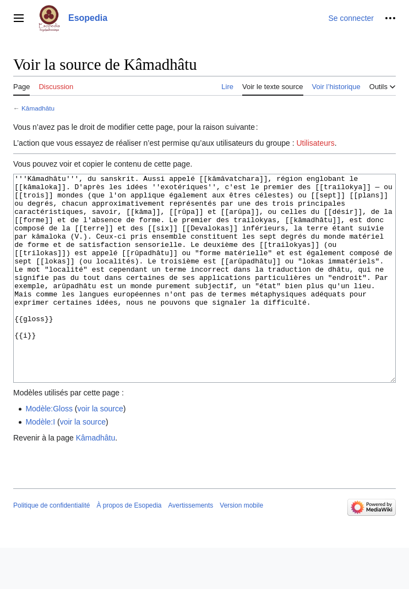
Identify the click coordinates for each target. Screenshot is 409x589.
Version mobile (241, 547)
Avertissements (191, 547)
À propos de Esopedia (128, 547)
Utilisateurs (315, 143)
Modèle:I (40, 463)
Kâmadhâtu (37, 108)
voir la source (100, 449)
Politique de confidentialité (51, 547)
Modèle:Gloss (49, 449)
